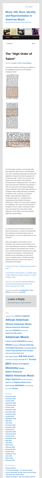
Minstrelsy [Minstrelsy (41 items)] (11, 367)
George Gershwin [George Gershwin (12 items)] (19, 359)
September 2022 (10, 418)
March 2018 (9, 445)
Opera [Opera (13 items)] (7, 382)
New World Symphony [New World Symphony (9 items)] (27, 379)
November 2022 (10, 414)
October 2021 (9, 429)
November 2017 (10, 449)
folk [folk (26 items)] (21, 356)
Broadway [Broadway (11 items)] (15, 345)
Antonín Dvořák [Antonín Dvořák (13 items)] (10, 341)
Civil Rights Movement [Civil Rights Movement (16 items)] (14, 348)
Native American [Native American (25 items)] (13, 372)
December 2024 (10, 396)
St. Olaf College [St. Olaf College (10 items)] (28, 385)
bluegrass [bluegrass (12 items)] (29, 341)
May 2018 (8, 440)
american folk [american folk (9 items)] (24, 330)
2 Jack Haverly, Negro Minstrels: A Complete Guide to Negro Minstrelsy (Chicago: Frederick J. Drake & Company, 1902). (20, 275)
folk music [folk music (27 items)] (28, 356)
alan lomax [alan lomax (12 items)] (9, 330)
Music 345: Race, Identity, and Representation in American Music (20, 16)
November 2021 (10, 427)
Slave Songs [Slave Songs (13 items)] (9, 385)
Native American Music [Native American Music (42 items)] (19, 375)
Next (34, 43)
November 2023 (10, 405)
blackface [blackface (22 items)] (21, 341)
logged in (17, 302)
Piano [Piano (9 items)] (11, 382)
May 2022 (8, 420)
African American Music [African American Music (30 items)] (18, 324)
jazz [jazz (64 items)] (8, 363)
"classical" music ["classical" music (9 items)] (10, 316)
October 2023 (9, 407)
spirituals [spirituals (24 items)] (19, 385)
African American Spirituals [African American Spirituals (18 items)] (17, 327)
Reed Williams (27, 63)
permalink (22, 292)
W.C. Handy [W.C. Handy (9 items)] (8, 388)
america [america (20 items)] (16, 330)
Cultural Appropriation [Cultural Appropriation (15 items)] (13, 350)
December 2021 (10, 425)
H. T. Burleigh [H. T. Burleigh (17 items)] (30, 359)
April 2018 (8, 442)
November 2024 (10, 398)
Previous (8, 43)
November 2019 (10, 434)
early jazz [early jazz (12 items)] (8, 353)
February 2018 (10, 447)
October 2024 (9, 401)
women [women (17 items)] (15, 388)
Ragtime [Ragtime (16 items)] (17, 382)
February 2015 (10, 460)
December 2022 (10, 412)
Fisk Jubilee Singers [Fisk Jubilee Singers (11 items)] (11, 356)
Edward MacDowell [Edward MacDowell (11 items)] (18, 353)
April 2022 (8, 423)
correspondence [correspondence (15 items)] (30, 348)
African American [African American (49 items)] (17, 319)
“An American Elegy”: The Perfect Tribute (18, 470)
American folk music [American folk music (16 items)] (13, 333)
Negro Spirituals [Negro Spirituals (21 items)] (12, 379)
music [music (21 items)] (21, 368)
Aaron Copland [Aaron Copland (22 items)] (22, 316)
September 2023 (10, 409)
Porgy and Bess (10, 468)
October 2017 (9, 451)
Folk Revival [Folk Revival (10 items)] (9, 359)
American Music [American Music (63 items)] (17, 337)
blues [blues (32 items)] (8, 344)
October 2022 (9, 416)
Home (7, 37)
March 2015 (9, 458)
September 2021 (10, 432)
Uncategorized (23, 290)
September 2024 (10, 403)
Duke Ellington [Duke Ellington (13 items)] (28, 350)
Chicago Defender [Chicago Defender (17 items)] (26, 345)
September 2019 (10, 438)
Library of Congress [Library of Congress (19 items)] (20, 364)
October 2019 (9, 436)
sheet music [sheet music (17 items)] (26, 382)
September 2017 (10, 454)
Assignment (15, 37)
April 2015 (8, 456)
